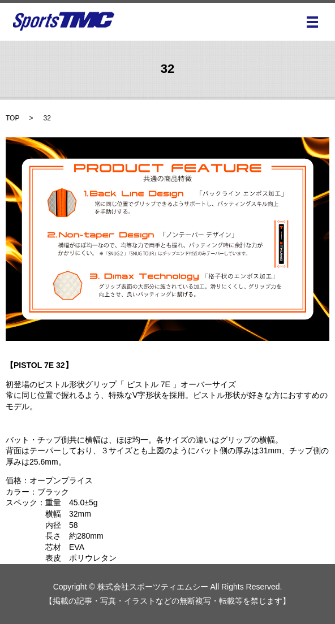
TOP (12, 118)
